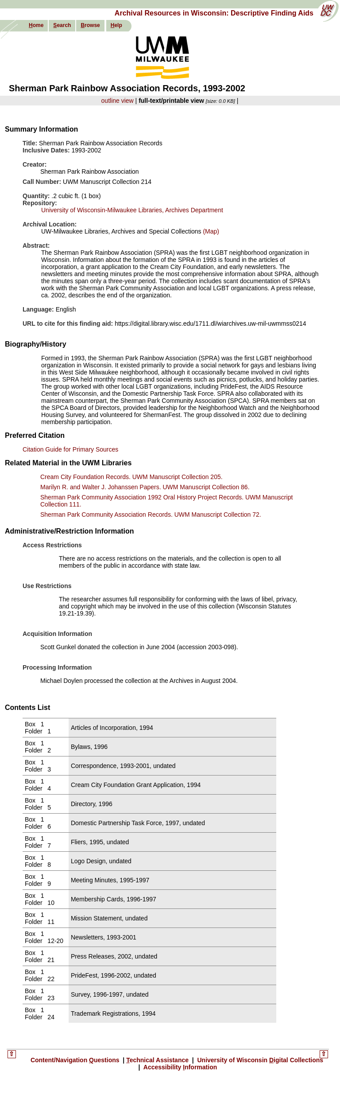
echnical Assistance (158, 1060)
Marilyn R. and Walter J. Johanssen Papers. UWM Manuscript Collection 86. (145, 487)
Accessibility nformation (179, 1067)
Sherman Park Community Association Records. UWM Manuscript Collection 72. (150, 514)
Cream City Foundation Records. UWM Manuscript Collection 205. (131, 476)
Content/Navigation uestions (76, 1060)
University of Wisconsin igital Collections (260, 1060)
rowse (90, 25)
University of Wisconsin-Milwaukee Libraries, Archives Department (132, 210)
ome (36, 25)
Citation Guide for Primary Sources (70, 449)
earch (62, 25)
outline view (117, 100)
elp (116, 25)
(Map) (210, 231)
